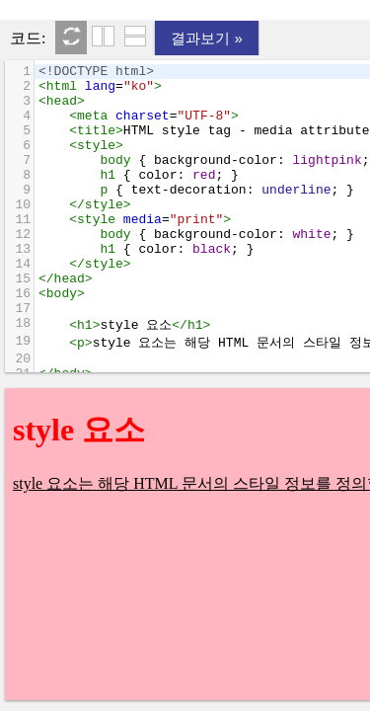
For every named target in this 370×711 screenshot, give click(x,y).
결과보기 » (207, 38)
